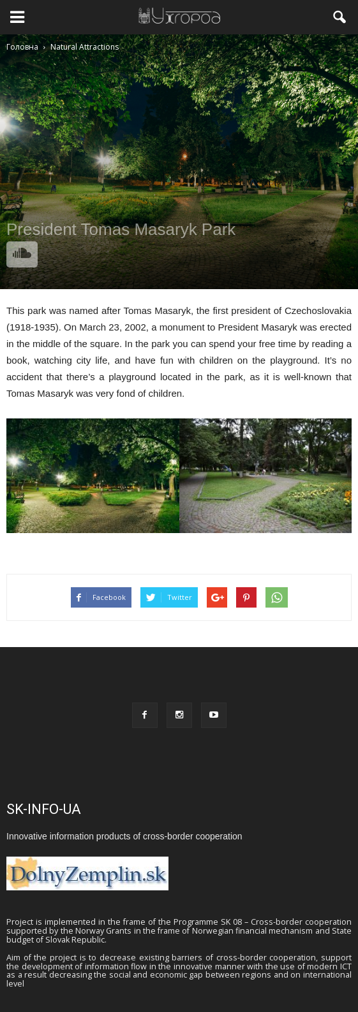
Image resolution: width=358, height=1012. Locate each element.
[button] (340, 17)
